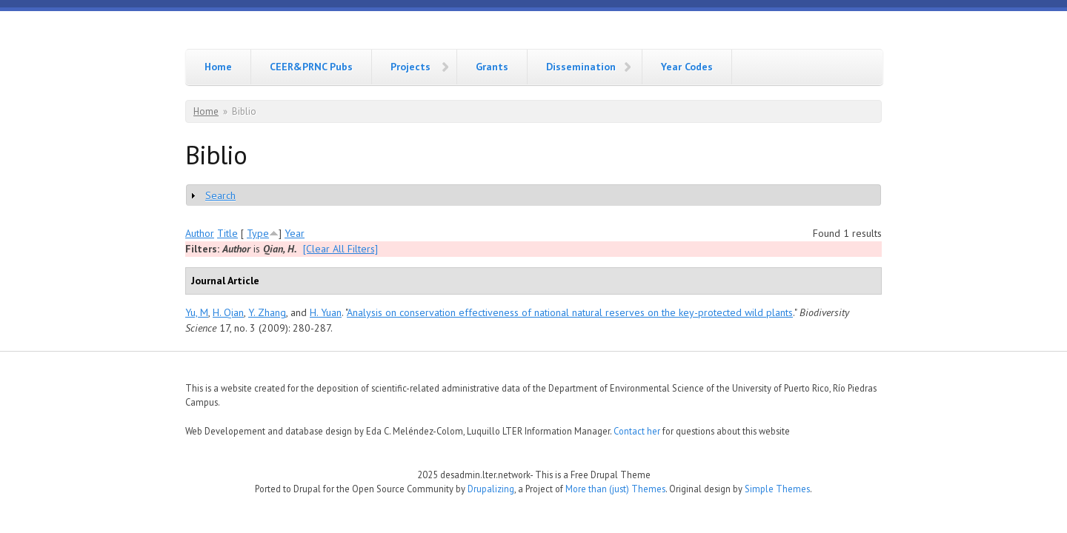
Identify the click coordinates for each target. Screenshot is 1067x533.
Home (218, 66)
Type (258, 233)
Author (199, 233)
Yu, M (196, 312)
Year (295, 233)
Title (227, 233)
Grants (492, 66)
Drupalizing (491, 489)
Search (220, 195)
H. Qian (228, 312)
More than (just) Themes (615, 489)
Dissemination (581, 66)
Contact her (637, 431)
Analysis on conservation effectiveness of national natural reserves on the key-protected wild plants (570, 312)
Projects (410, 66)
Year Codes (687, 66)
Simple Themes (777, 489)
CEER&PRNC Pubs (311, 66)
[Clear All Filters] (340, 248)
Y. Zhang (267, 312)
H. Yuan (326, 312)
